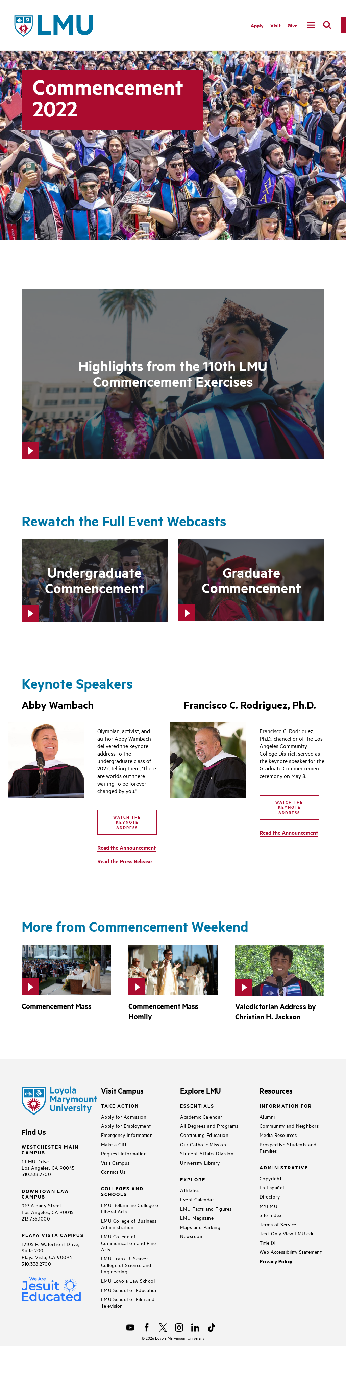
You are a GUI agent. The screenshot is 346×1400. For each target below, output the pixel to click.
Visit (275, 25)
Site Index (271, 1215)
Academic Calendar (201, 1116)
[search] (327, 25)
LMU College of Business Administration (129, 1223)
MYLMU (269, 1206)
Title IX (268, 1242)
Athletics (190, 1190)
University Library (200, 1162)
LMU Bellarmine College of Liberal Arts (130, 1208)
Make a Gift (114, 1144)
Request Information (124, 1153)
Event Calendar (197, 1199)
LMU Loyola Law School (128, 1280)
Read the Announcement (126, 847)
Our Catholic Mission (203, 1144)
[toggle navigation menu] (311, 25)
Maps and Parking (200, 1227)
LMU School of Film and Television (128, 1302)
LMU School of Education (129, 1290)
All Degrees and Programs (209, 1125)
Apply (257, 25)
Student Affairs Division (206, 1153)
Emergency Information (127, 1134)
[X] (163, 1327)
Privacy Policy (276, 1261)
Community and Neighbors (289, 1125)
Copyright (271, 1178)
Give (292, 25)
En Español (272, 1187)
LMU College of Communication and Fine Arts (128, 1242)
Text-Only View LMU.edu (287, 1233)
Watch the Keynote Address (127, 822)
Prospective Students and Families (288, 1147)
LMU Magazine (197, 1217)
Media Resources (278, 1134)
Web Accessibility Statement (291, 1251)
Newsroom (191, 1236)
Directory (270, 1196)
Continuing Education (204, 1134)
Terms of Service (278, 1224)
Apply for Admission (124, 1116)
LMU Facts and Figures (206, 1208)
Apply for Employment (126, 1125)
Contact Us (113, 1171)
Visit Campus (115, 1162)
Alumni (267, 1116)
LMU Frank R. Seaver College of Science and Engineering (126, 1264)
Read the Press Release (124, 861)
